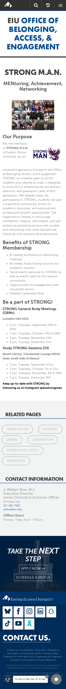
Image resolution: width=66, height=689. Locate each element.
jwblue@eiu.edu (12, 509)
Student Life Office (23, 450)
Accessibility (26, 650)
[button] (56, 679)
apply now (33, 568)
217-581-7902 (11, 505)
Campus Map (51, 653)
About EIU (40, 650)
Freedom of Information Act (18, 656)
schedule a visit (33, 577)
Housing (50, 429)
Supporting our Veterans (48, 656)
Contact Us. (26, 638)
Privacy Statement (46, 659)
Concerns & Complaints (22, 659)
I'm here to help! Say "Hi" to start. (30, 679)
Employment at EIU (31, 653)
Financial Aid (17, 429)
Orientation (42, 440)
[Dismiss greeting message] (47, 676)
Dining (12, 440)
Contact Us (12, 650)
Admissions (16, 461)
